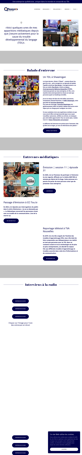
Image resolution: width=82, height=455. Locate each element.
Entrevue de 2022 (20, 308)
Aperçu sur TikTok (51, 130)
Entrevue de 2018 (20, 301)
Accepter (64, 449)
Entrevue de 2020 (20, 445)
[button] (47, 9)
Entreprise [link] (37, 9)
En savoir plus (11, 220)
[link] (12, 9)
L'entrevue (49, 191)
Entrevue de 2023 (20, 316)
